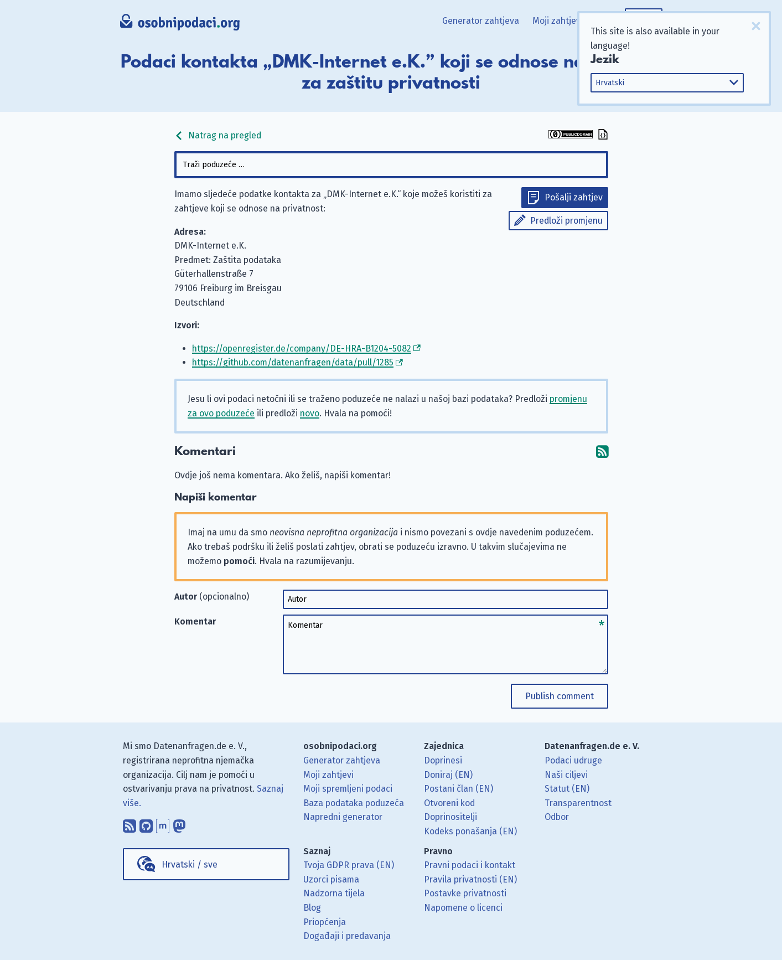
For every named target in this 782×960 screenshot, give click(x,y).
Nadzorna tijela (334, 893)
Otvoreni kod (449, 803)
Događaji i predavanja (347, 936)
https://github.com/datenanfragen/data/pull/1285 (292, 362)
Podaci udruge (573, 760)
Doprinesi (443, 760)
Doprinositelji (450, 817)
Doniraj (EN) (448, 775)
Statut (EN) (567, 788)
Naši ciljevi (566, 775)
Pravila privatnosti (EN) (470, 879)
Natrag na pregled (217, 135)
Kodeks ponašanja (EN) (470, 831)
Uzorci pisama (331, 879)
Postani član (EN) (458, 788)
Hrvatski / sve (189, 864)
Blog (312, 907)
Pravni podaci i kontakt (469, 865)
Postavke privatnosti (465, 893)
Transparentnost (578, 803)
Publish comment (559, 696)
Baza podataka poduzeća (353, 803)
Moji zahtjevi (557, 21)
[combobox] (391, 164)
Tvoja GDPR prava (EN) (348, 865)
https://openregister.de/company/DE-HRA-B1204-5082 (301, 348)
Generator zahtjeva (480, 21)
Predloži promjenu (566, 220)
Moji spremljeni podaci (347, 788)
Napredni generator (342, 817)
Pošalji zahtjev (574, 197)
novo (309, 413)
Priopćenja (324, 922)
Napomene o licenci (463, 907)
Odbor (557, 817)
